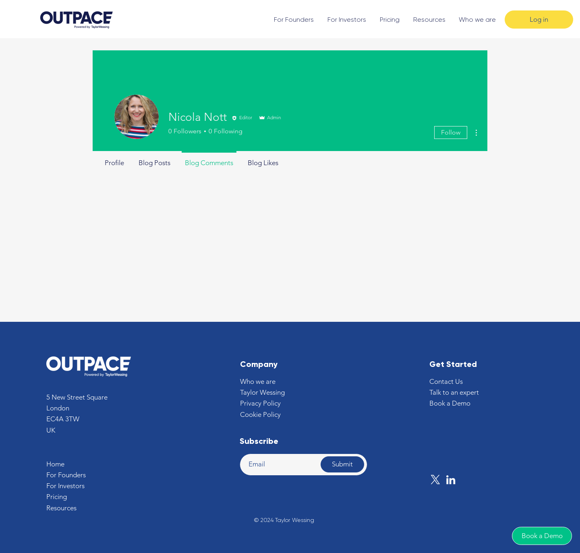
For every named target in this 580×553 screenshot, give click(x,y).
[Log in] (539, 19)
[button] (446, 381)
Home (55, 464)
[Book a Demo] (542, 536)
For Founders (66, 475)
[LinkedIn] (450, 479)
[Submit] (342, 464)
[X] (435, 479)
